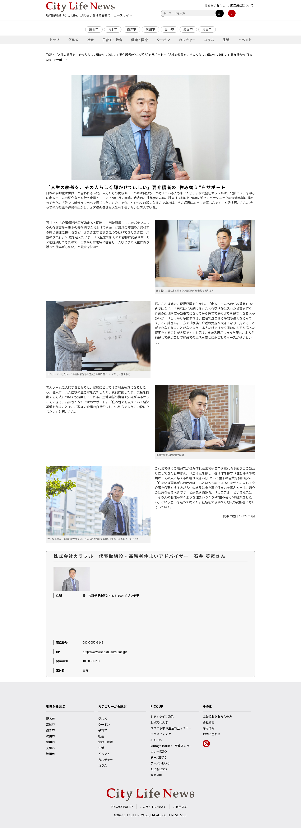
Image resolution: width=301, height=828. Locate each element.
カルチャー (187, 39)
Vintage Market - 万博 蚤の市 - (170, 746)
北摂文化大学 (159, 722)
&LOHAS (156, 740)
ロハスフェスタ (160, 734)
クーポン (163, 39)
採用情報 (208, 728)
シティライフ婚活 (162, 716)
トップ (54, 39)
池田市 (207, 29)
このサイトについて (153, 807)
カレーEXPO (158, 751)
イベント (245, 39)
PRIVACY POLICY (122, 807)
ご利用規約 (180, 807)
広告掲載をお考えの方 (217, 716)
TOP (49, 54)
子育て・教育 (112, 39)
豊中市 (169, 29)
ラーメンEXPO (160, 763)
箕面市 (188, 29)
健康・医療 (139, 39)
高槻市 (94, 29)
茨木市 (112, 29)
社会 (90, 39)
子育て (102, 730)
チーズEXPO (158, 757)
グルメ (73, 39)
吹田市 (150, 29)
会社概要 (208, 722)
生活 (226, 39)
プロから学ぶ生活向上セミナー (170, 728)
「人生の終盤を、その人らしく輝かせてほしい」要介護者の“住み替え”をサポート (109, 54)
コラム (209, 39)
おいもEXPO (158, 769)
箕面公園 (156, 775)
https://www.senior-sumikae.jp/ (105, 652)
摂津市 (131, 29)
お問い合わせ (211, 734)
